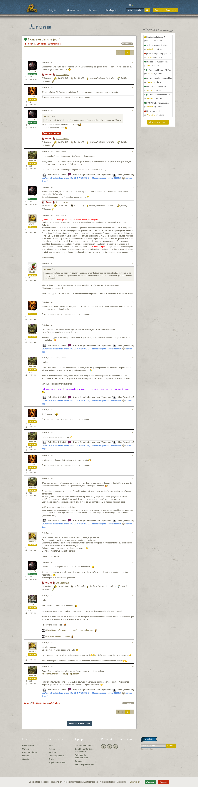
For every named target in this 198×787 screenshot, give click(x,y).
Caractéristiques (29, 752)
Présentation (28, 745)
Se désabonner (147, 749)
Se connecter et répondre (79, 723)
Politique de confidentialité (81, 756)
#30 (133, 358)
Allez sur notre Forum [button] (158, 122)
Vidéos (52, 749)
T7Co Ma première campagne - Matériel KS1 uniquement (70, 630)
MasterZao (32, 160)
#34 (133, 478)
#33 (133, 455)
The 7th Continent (41, 44)
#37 (133, 596)
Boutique (110, 10)
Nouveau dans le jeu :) (42, 39)
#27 (133, 263)
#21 (133, 62)
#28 (133, 302)
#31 (133, 410)
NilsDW (32, 272)
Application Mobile (57, 762)
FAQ (51, 745)
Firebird (32, 71)
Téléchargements (56, 756)
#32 (133, 433)
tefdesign (32, 542)
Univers (25, 749)
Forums (93, 10)
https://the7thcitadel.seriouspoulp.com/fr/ (60, 674)
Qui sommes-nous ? (84, 745)
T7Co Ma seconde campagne (58, 636)
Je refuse (163, 782)
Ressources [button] (74, 10)
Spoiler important (51, 133)
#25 (133, 187)
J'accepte (150, 782)
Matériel (25, 756)
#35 (133, 533)
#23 (133, 110)
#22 (133, 88)
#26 (133, 215)
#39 (133, 666)
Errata (51, 759)
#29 (133, 325)
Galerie (25, 759)
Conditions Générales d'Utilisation (85, 750)
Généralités (55, 44)
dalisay (32, 224)
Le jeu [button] (53, 10)
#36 (133, 562)
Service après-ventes (84, 764)
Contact (78, 761)
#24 (133, 151)
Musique (52, 752)
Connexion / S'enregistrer (165, 10)
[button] (130, 5)
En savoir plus (136, 782)
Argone (32, 97)
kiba (32, 605)
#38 (133, 643)
